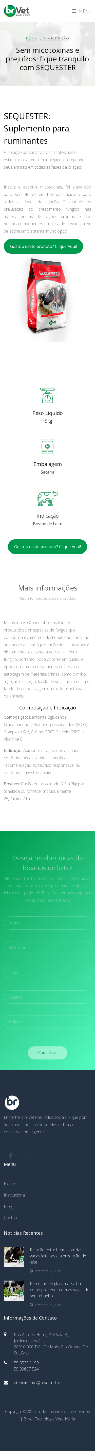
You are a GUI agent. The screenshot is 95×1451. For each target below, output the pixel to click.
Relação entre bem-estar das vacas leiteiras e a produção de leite (58, 1256)
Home (31, 38)
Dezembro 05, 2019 (45, 1305)
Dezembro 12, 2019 (45, 1271)
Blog (8, 1206)
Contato (11, 1217)
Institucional (15, 1195)
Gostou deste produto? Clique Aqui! (43, 246)
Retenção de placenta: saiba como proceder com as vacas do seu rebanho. (59, 1290)
